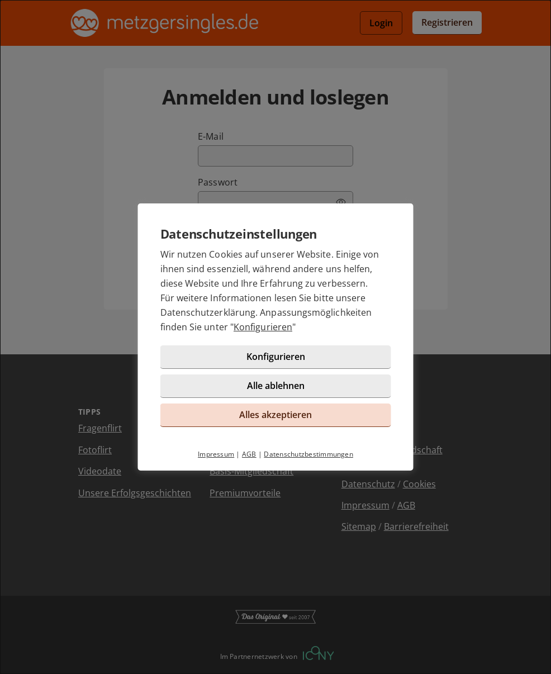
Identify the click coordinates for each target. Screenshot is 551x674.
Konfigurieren (263, 327)
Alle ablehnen (276, 385)
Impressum (216, 454)
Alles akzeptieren (275, 415)
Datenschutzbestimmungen (308, 454)
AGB (249, 454)
